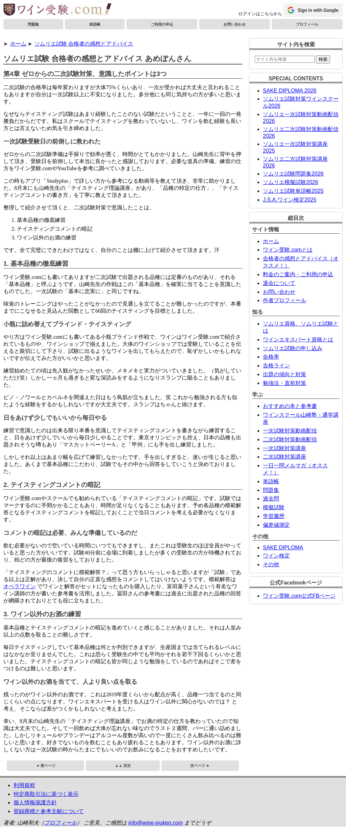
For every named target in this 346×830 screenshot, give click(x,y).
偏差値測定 (276, 525)
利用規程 (24, 785)
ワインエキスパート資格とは (298, 339)
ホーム (18, 44)
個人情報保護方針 (35, 802)
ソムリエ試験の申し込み (292, 348)
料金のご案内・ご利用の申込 (298, 274)
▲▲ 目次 (123, 765)
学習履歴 (274, 516)
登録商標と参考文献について (49, 811)
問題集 (33, 24)
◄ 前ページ (45, 765)
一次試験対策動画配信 (290, 431)
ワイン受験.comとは (288, 250)
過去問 (271, 498)
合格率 (271, 357)
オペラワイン (19, 586)
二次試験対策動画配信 (290, 439)
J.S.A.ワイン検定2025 (289, 200)
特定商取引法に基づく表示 (46, 794)
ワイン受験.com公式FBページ (299, 596)
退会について (279, 283)
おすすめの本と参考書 (290, 406)
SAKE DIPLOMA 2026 (289, 91)
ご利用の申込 (162, 24)
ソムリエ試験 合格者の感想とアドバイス (83, 44)
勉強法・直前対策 (284, 383)
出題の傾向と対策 (284, 374)
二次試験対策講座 (284, 457)
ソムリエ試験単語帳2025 (293, 191)
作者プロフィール (284, 300)
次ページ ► (200, 765)
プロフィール (307, 24)
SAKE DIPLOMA (283, 547)
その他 (271, 564)
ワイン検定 (276, 556)
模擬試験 (274, 507)
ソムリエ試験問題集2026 (293, 174)
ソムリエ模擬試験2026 (290, 182)
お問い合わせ (234, 24)
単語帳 (94, 24)
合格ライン (276, 365)
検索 (323, 59)
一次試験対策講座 (284, 448)
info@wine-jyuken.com (155, 823)
